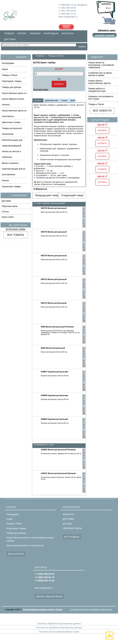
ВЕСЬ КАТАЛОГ (16, 554)
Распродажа (8, 63)
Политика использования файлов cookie (59, 631)
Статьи (5, 211)
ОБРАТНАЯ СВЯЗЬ (72, 528)
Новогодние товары (12, 81)
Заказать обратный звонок (49, 596)
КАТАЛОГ (22, 33)
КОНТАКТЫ (67, 33)
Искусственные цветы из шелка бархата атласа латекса (14, 99)
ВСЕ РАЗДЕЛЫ (71, 537)
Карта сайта (8, 217)
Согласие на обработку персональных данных (59, 627)
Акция (5, 69)
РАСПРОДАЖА (51, 33)
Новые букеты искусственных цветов (99, 81)
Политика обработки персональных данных (59, 623)
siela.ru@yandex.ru (44, 588)
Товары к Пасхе (10, 75)
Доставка (6, 201)
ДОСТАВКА (10, 39)
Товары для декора (11, 87)
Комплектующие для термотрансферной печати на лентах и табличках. (12, 148)
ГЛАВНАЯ (9, 33)
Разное (5, 180)
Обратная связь (10, 206)
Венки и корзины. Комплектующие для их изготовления (13, 169)
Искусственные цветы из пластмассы (14, 113)
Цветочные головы (11, 122)
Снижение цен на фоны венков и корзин (100, 74)
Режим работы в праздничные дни (97, 89)
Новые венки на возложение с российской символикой (101, 65)
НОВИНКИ (35, 33)
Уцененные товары (11, 186)
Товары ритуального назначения (12, 131)
